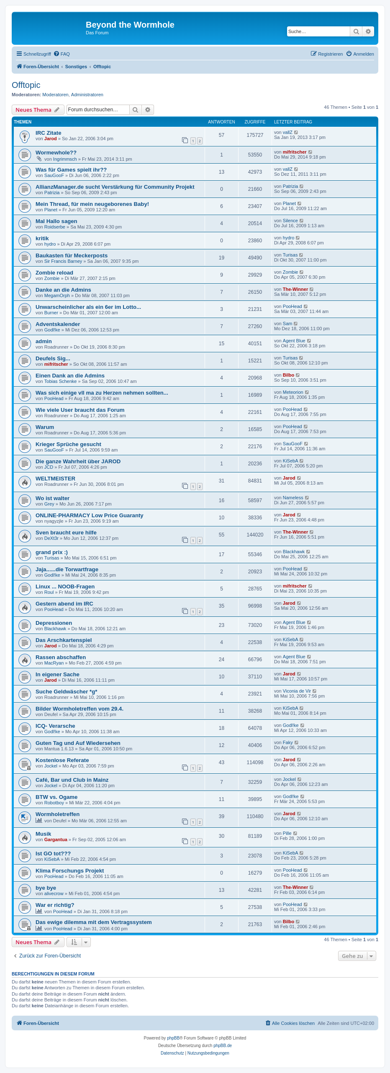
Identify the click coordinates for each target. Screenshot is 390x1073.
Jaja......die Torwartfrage (67, 569)
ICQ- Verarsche (55, 726)
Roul (49, 592)
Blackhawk (294, 551)
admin (44, 341)
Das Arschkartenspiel (64, 640)
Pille (287, 833)
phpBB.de (222, 1045)
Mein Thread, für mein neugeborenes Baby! (92, 204)
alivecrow (54, 893)
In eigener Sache (58, 674)
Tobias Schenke (60, 381)
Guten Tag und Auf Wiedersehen (78, 743)
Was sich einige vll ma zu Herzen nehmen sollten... (102, 393)
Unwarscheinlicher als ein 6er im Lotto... (88, 307)
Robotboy (54, 802)
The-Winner (295, 289)
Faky (288, 742)
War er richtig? (55, 905)
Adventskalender (58, 324)
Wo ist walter (52, 498)
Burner (51, 312)
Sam (287, 323)
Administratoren (87, 94)
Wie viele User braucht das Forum (80, 410)
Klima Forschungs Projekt (70, 871)
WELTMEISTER (55, 478)
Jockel (50, 765)
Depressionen (54, 623)
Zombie (52, 278)
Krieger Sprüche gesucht (68, 444)
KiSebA (290, 460)
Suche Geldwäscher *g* (66, 691)
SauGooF (54, 175)
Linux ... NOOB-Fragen (65, 586)
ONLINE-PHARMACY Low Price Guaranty (90, 515)
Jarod (50, 138)
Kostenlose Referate (62, 760)
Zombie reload (54, 273)
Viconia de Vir (297, 690)
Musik (43, 834)
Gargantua (55, 839)
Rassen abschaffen (61, 657)
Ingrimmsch (65, 159)
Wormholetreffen (58, 814)
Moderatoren (55, 94)
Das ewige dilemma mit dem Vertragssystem (94, 922)
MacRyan (54, 662)
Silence (290, 220)
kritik (42, 238)
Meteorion (293, 392)
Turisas (290, 254)
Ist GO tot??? (53, 853)
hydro (50, 243)
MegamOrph (57, 295)
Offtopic (26, 85)
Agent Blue (294, 340)
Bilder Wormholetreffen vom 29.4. (79, 709)
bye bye (46, 888)
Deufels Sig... (53, 358)
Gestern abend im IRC (64, 604)
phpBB (173, 1038)
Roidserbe (54, 226)
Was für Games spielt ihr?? (71, 170)
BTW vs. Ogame (56, 797)
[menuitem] (61, 54)
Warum (45, 427)
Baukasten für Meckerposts (72, 255)
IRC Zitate (49, 133)
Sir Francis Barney (63, 261)
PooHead (292, 306)
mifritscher (295, 151)
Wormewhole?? (56, 152)
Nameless (293, 497)
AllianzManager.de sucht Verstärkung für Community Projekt (115, 187)
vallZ (287, 132)
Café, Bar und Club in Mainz (72, 780)
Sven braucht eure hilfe (66, 532)
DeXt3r (51, 538)
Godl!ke (52, 329)
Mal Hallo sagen (56, 221)
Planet (50, 209)
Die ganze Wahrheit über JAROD (78, 461)
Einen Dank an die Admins (70, 375)
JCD (48, 467)
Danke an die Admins (63, 290)
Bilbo (289, 374)
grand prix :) (52, 552)
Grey (49, 503)
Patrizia (52, 192)
